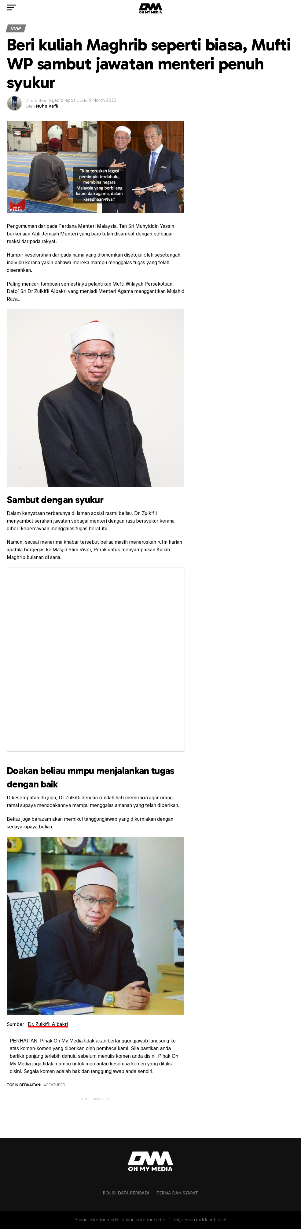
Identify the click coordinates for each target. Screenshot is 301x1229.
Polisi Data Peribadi (126, 1193)
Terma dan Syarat (177, 1193)
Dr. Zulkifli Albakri (48, 1024)
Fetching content (96, 660)
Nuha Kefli (47, 106)
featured (55, 1085)
